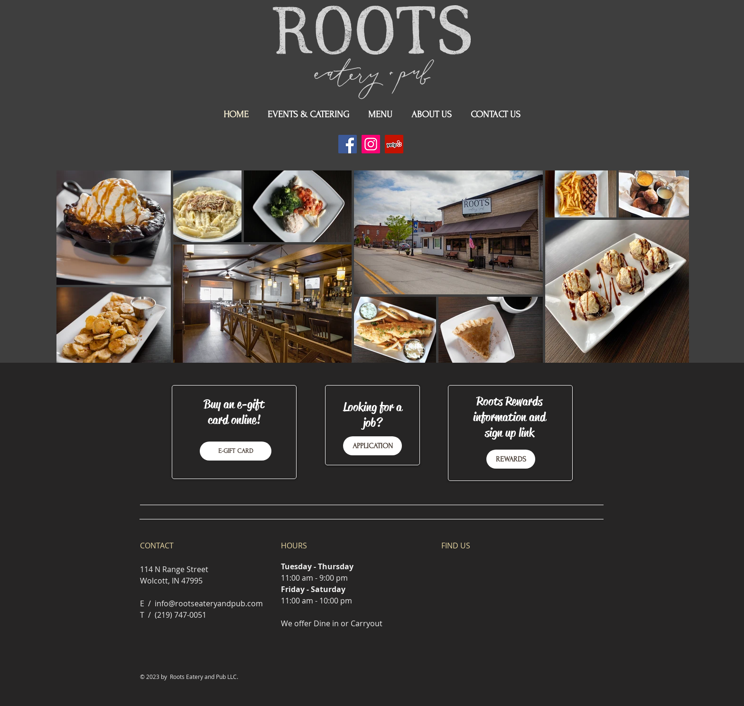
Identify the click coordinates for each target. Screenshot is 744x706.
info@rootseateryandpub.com (209, 603)
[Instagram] (371, 144)
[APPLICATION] (372, 445)
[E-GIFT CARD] (235, 451)
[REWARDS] (510, 459)
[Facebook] (347, 144)
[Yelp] (394, 144)
